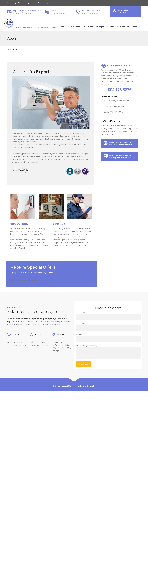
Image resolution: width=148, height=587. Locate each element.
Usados (110, 27)
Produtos (88, 27)
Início (63, 27)
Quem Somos (75, 27)
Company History (19, 224)
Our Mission (59, 224)
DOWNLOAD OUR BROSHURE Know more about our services (120, 144)
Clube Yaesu (123, 27)
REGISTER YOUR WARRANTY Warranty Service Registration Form (122, 157)
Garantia (54, 10)
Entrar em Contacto (123, 11)
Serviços (100, 27)
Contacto (136, 27)
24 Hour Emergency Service (115, 65)
